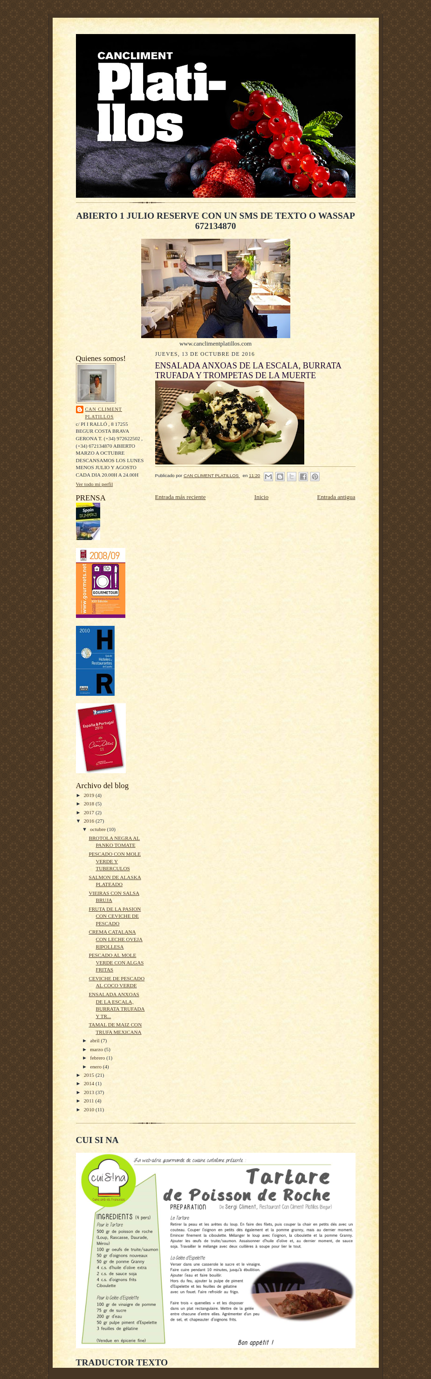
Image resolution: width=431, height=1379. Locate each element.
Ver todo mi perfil (94, 484)
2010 (90, 1109)
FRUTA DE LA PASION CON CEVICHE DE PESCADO (115, 916)
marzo (97, 1049)
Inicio (261, 496)
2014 (90, 1083)
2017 (90, 812)
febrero (98, 1057)
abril (95, 1040)
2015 (90, 1075)
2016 (90, 821)
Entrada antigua (336, 496)
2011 (90, 1100)
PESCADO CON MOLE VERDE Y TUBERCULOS (115, 861)
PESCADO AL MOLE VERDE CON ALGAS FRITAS (116, 962)
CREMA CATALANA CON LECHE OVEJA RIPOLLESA (116, 939)
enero (96, 1066)
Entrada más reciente (180, 496)
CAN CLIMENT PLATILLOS (103, 413)
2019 (90, 795)
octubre (98, 829)
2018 (90, 803)
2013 (90, 1092)
